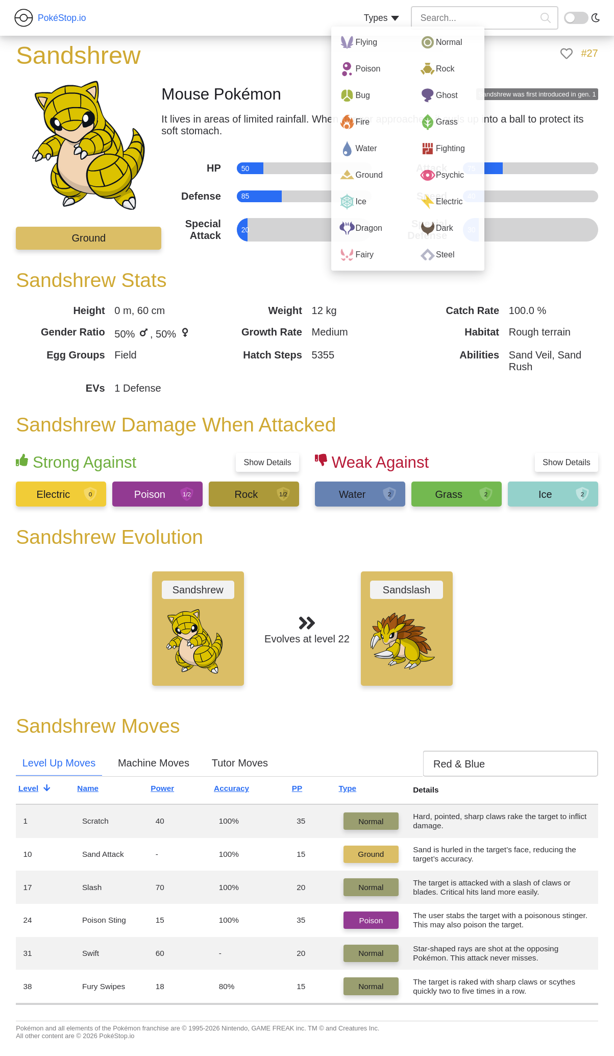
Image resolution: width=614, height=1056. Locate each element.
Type (356, 790)
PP (306, 790)
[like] (566, 53)
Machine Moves (153, 763)
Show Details (267, 462)
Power (171, 790)
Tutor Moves (240, 763)
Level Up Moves (58, 763)
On (570, 17)
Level (37, 790)
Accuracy (240, 790)
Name (96, 790)
